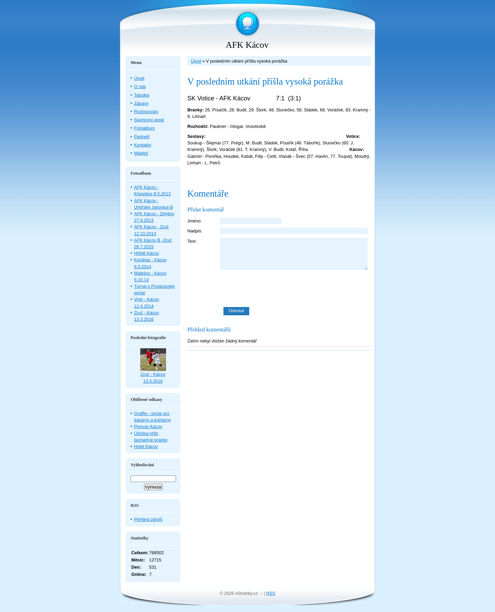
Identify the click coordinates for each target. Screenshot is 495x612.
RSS (270, 593)
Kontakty (142, 144)
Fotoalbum (144, 128)
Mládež (141, 153)
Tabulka (141, 95)
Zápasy (141, 103)
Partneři (142, 136)
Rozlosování (146, 111)
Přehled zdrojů (148, 519)
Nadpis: (194, 230)
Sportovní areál (149, 119)
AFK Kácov (247, 45)
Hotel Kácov (146, 446)
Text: (192, 241)
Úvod (196, 61)
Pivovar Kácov (148, 426)
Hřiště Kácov (146, 253)
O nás (140, 86)
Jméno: (194, 220)
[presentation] (295, 288)
